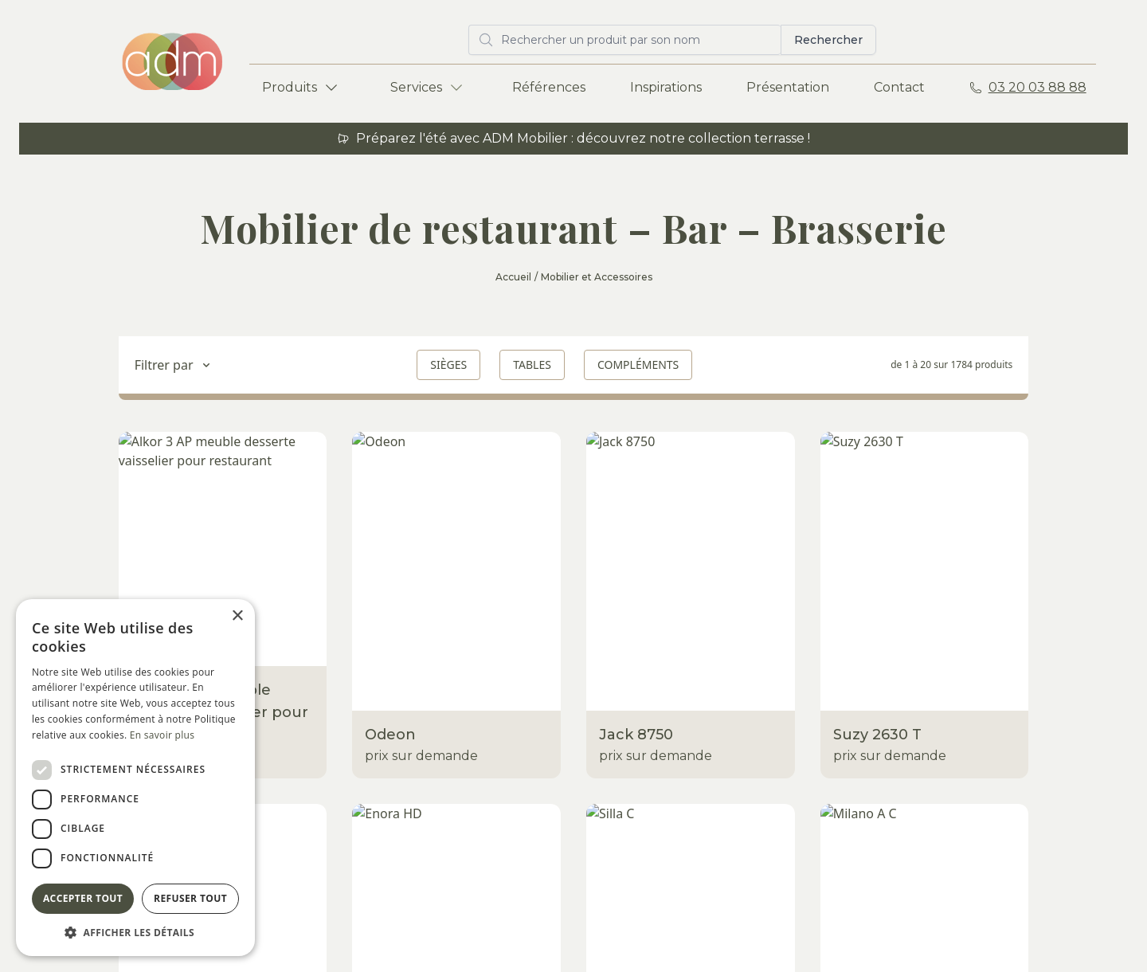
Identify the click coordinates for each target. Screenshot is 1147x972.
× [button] (237, 616)
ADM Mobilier (993, 641)
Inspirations (666, 87)
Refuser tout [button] (190, 898)
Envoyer (1072, 840)
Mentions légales (472, 930)
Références (548, 87)
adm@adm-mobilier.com (1030, 743)
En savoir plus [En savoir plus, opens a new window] (162, 735)
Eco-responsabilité (486, 736)
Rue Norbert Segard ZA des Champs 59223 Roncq (1016, 692)
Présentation (787, 87)
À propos (762, 704)
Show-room (465, 641)
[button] (135, 932)
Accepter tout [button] (83, 898)
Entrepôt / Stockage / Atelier (519, 672)
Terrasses (274, 641)
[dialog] (135, 777)
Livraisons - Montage (492, 704)
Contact (899, 87)
